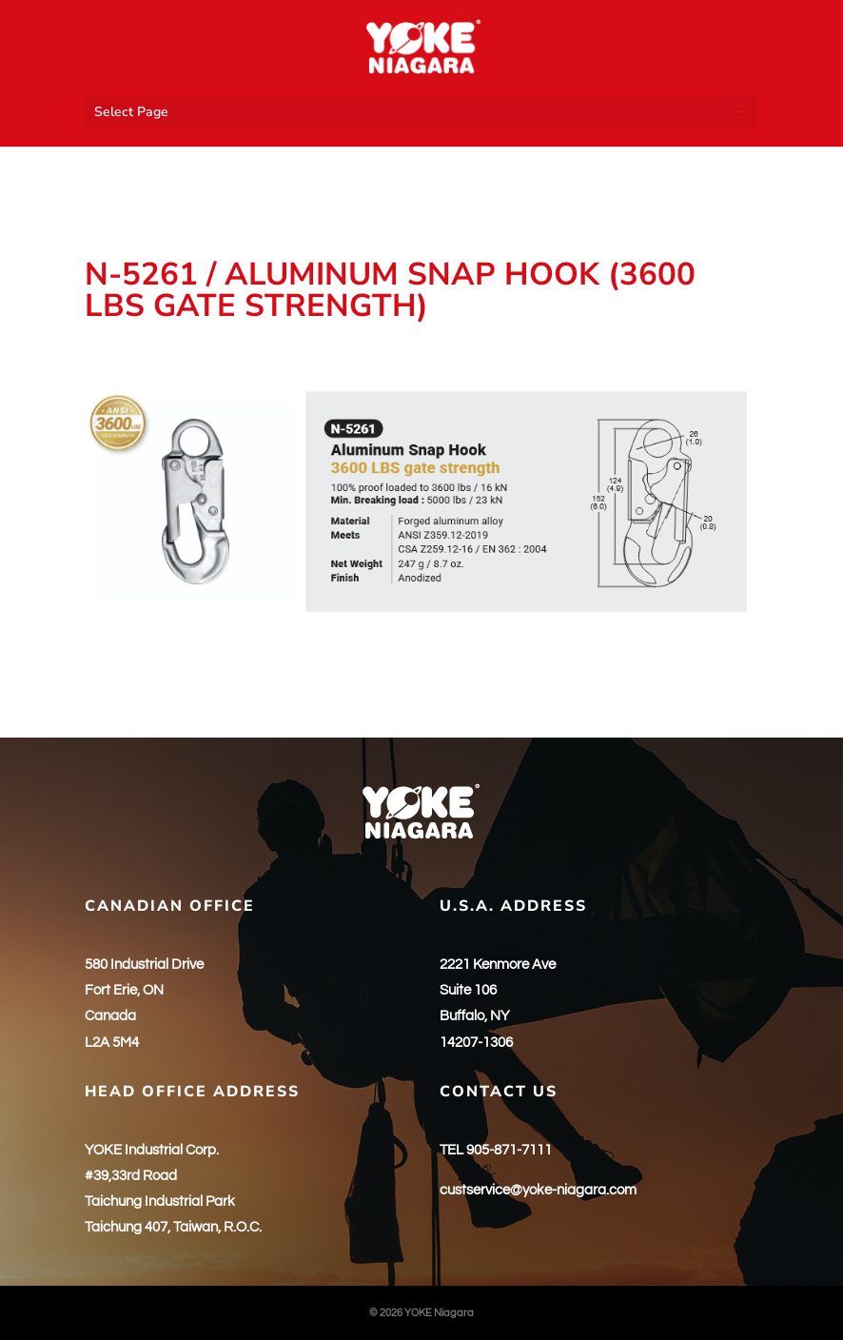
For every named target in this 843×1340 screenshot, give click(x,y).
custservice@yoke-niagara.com (538, 1190)
